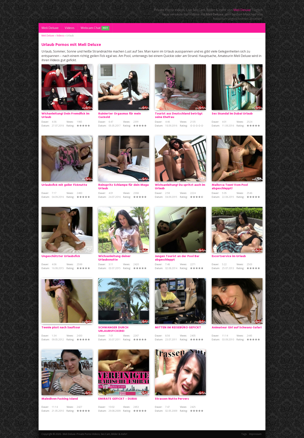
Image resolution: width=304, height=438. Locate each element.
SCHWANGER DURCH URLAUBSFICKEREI (113, 329)
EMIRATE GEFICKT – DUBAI (117, 398)
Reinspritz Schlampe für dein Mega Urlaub (123, 186)
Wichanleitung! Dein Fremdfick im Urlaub (65, 115)
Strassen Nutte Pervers (172, 398)
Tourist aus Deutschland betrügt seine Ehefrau (179, 115)
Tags (244, 434)
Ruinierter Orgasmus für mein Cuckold (119, 115)
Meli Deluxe (241, 10)
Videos (69, 28)
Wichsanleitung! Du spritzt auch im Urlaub (180, 186)
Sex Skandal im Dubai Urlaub (232, 113)
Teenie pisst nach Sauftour (60, 327)
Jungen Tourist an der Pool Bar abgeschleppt (177, 258)
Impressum (255, 434)
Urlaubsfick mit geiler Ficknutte (64, 185)
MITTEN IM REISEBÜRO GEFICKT (178, 327)
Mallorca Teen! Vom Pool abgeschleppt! (230, 186)
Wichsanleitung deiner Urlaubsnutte (114, 258)
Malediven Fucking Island (59, 398)
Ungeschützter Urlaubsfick (60, 256)
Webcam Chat (95, 28)
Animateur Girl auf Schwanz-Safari (237, 327)
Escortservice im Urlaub (229, 256)
